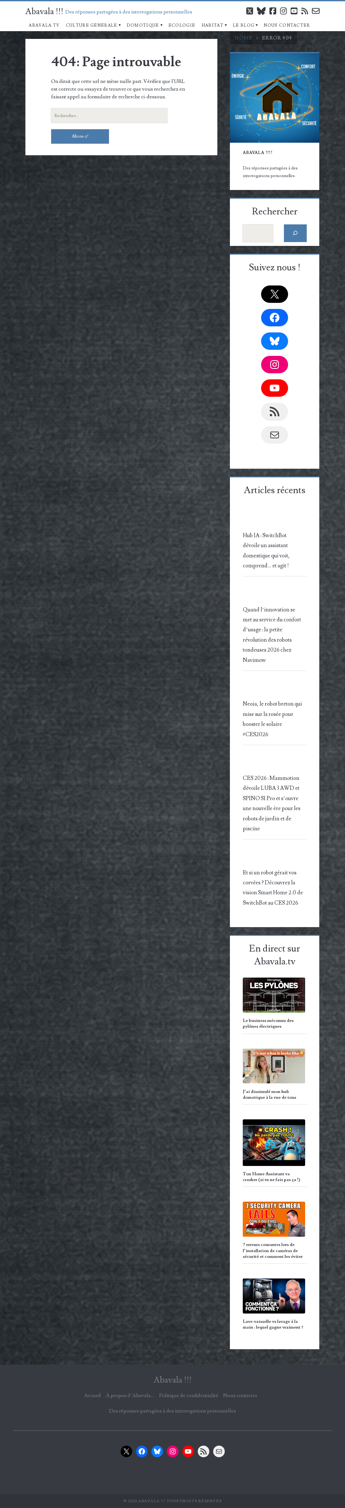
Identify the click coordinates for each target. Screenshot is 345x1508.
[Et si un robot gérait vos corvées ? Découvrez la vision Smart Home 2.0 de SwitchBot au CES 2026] (273, 857)
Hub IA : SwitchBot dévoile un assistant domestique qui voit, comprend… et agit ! (266, 550)
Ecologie (181, 25)
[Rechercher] (295, 233)
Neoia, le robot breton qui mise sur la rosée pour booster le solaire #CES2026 (272, 719)
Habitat (212, 25)
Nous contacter (287, 25)
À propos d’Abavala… (130, 1395)
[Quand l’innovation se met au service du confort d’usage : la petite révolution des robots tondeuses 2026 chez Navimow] (273, 594)
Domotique (143, 25)
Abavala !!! (44, 11)
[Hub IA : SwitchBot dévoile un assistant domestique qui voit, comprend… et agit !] (273, 520)
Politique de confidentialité (188, 1395)
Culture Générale (91, 25)
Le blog (243, 25)
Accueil (92, 1395)
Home (243, 38)
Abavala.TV (44, 25)
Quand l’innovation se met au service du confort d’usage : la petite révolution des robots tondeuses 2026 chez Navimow (272, 635)
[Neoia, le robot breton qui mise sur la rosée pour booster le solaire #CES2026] (273, 689)
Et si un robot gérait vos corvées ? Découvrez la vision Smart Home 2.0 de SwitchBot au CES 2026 (273, 888)
